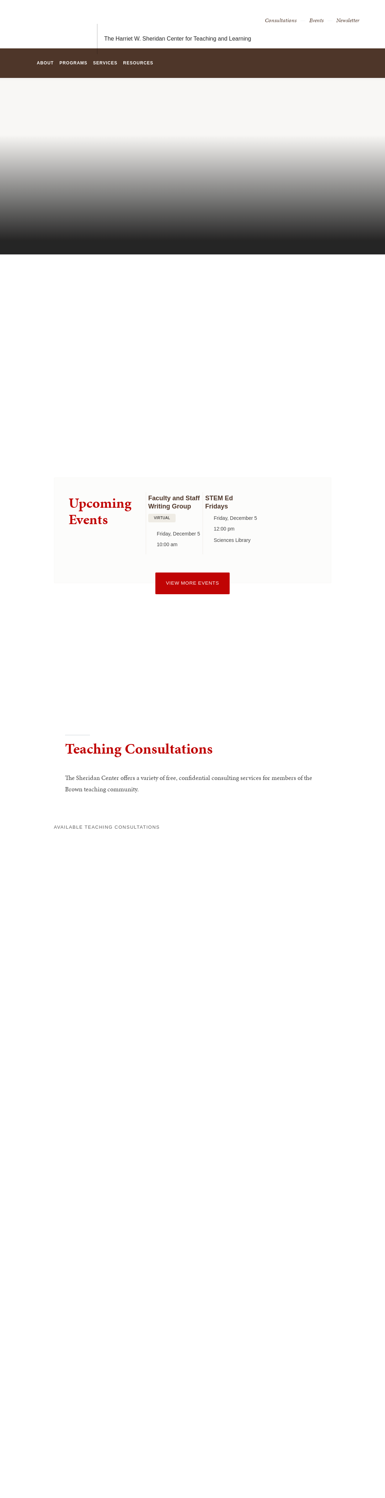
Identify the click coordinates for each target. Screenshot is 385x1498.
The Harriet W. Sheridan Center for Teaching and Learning (177, 24)
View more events (192, 583)
